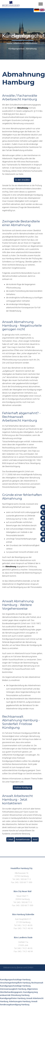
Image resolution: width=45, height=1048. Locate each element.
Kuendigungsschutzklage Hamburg (15, 979)
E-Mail (10, 839)
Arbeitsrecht (18, 43)
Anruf (35, 839)
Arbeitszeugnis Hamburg (20, 1001)
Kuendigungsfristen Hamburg (12, 998)
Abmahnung (31, 49)
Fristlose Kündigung (22, 787)
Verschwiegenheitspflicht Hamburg (15, 983)
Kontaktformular (23, 839)
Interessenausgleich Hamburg (13, 989)
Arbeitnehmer (31, 43)
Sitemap (11, 973)
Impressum (28, 973)
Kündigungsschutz (16, 49)
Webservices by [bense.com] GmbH (18, 967)
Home (9, 43)
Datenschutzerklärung (20, 975)
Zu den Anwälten (22, 180)
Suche (19, 973)
